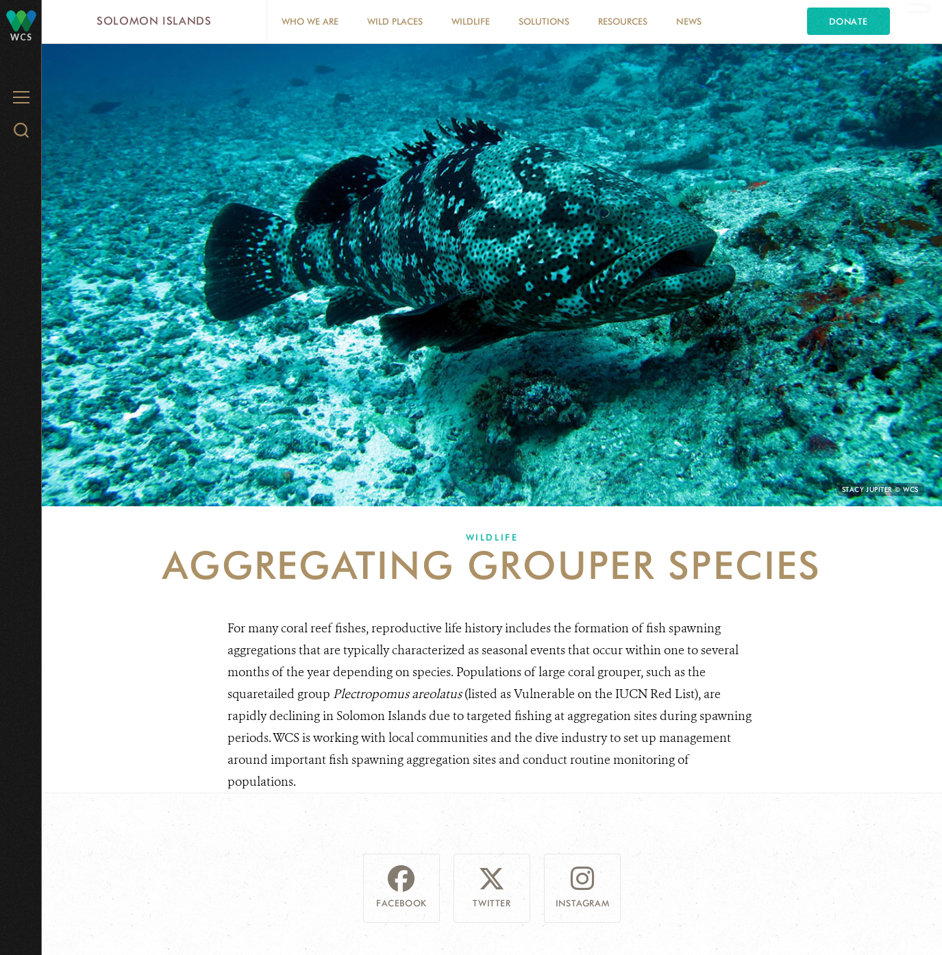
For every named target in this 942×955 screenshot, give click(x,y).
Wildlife (470, 21)
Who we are (310, 21)
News (689, 21)
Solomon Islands (154, 20)
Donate (848, 21)
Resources (622, 21)
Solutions (544, 21)
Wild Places (395, 21)
